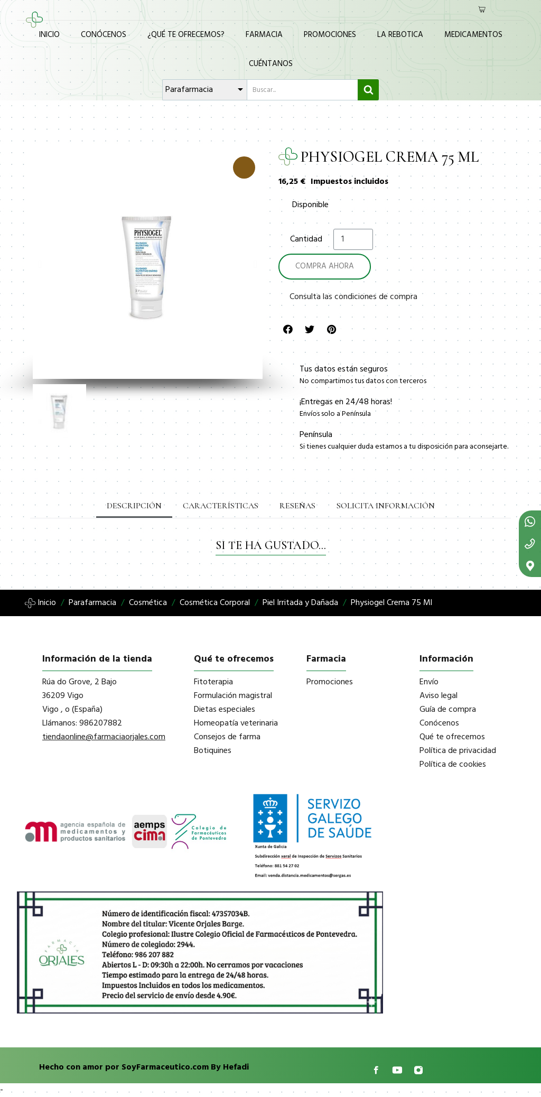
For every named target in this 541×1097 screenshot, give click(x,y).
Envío (429, 682)
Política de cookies (452, 764)
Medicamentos (473, 35)
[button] (40, 264)
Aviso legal (438, 696)
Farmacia (264, 35)
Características (220, 505)
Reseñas (297, 505)
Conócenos (103, 35)
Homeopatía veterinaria (236, 723)
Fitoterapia (213, 682)
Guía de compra (447, 710)
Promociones (330, 35)
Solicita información (386, 505)
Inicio (49, 35)
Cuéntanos (271, 64)
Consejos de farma (227, 737)
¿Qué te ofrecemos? (186, 35)
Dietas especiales (224, 710)
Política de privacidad (457, 751)
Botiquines (212, 751)
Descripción (134, 505)
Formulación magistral (233, 696)
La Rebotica (400, 35)
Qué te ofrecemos (452, 737)
